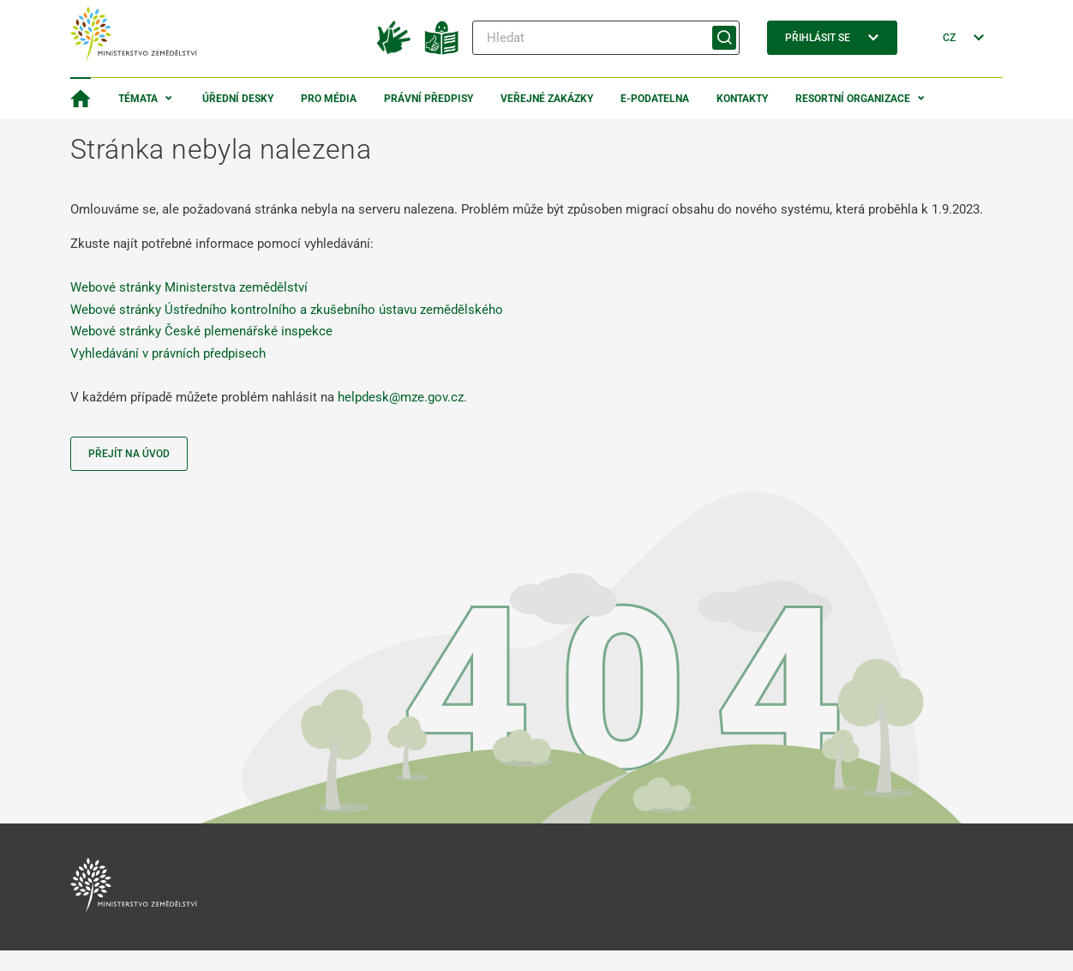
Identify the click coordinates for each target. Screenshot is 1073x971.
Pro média (329, 99)
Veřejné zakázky (547, 99)
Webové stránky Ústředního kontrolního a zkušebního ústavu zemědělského (286, 309)
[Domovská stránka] (80, 98)
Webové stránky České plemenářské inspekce (201, 331)
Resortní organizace (852, 99)
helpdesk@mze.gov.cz (401, 397)
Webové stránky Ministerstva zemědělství (189, 287)
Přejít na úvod (129, 454)
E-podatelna (654, 99)
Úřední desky (237, 99)
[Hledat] (606, 38)
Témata (138, 99)
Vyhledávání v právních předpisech (168, 353)
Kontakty (742, 99)
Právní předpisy (428, 99)
